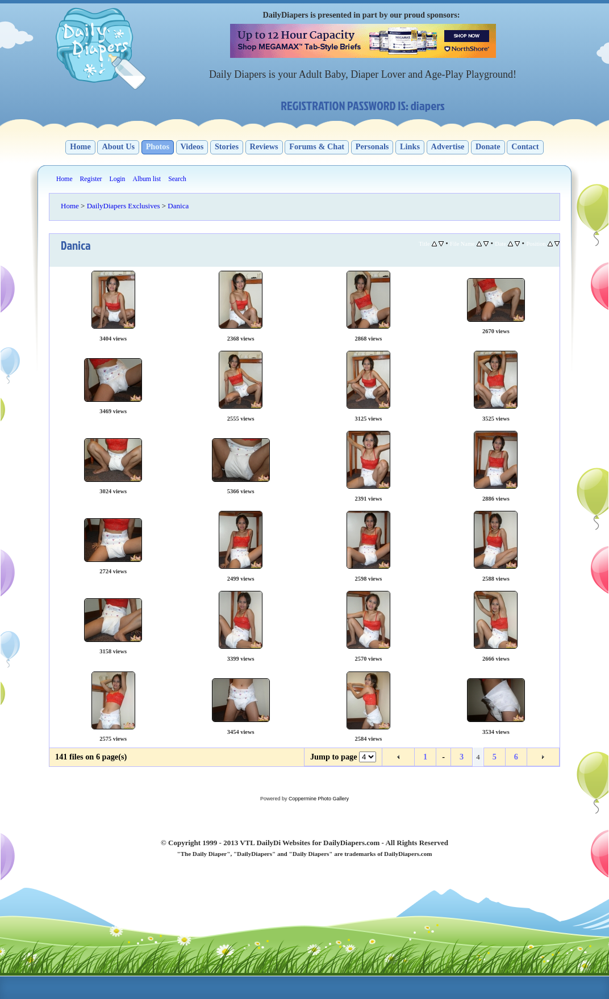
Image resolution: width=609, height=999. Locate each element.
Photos (157, 146)
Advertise (448, 146)
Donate (487, 146)
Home (80, 146)
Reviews (264, 146)
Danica (178, 206)
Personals (372, 146)
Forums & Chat (316, 146)
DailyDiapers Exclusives (123, 206)
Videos (192, 146)
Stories (227, 146)
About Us (118, 146)
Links (410, 146)
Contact (525, 146)
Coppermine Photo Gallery (319, 798)
